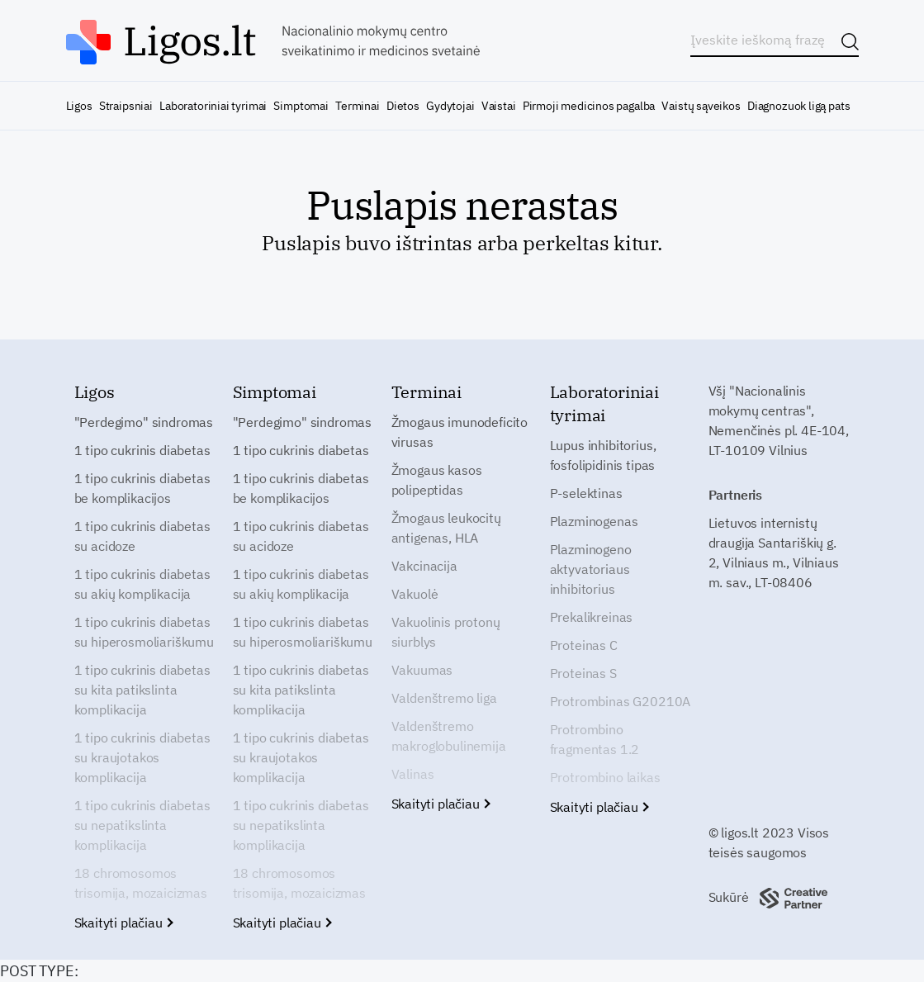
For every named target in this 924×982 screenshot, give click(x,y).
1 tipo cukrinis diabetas (142, 450)
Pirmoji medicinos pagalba (589, 105)
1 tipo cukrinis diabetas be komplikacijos (142, 488)
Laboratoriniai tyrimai (213, 105)
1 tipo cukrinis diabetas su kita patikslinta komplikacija (142, 690)
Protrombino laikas (605, 777)
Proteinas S (583, 673)
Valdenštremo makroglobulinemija (448, 736)
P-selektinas (586, 493)
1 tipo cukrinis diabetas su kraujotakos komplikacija (142, 757)
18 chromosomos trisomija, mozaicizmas (140, 883)
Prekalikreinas (591, 617)
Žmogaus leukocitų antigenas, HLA (446, 528)
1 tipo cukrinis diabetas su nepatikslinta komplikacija (142, 825)
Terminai (357, 105)
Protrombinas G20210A (620, 701)
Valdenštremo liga (444, 698)
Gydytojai (450, 105)
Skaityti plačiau (123, 922)
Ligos (79, 105)
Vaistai (498, 105)
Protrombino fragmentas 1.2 (595, 739)
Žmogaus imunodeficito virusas (459, 432)
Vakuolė (414, 594)
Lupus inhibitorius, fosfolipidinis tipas (603, 455)
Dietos (402, 105)
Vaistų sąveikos (700, 105)
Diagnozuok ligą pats (798, 105)
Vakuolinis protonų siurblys (445, 632)
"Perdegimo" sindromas (144, 422)
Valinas (412, 774)
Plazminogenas (594, 521)
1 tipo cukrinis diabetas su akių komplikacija (142, 584)
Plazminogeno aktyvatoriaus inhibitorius (591, 569)
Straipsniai (126, 105)
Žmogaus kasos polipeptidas (436, 480)
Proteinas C (584, 645)
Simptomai (300, 105)
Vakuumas (422, 670)
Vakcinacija (424, 565)
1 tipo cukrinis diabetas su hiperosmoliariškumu (144, 632)
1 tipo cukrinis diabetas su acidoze (142, 536)
